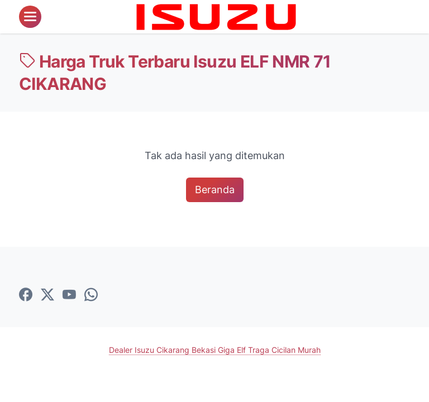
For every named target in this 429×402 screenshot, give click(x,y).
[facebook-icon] (25, 295)
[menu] (30, 17)
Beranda (215, 189)
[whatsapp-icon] (91, 295)
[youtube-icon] (69, 295)
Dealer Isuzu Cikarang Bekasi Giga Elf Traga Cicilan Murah (215, 350)
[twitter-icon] (47, 295)
